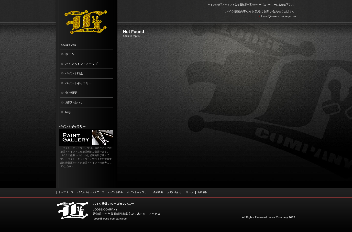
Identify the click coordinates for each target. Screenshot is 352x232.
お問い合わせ (74, 102)
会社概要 (71, 92)
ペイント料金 (74, 73)
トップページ (65, 192)
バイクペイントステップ (81, 63)
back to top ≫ (131, 36)
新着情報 (202, 192)
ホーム (69, 54)
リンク (189, 192)
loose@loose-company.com (278, 16)
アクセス (154, 213)
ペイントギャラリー (78, 83)
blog (68, 112)
